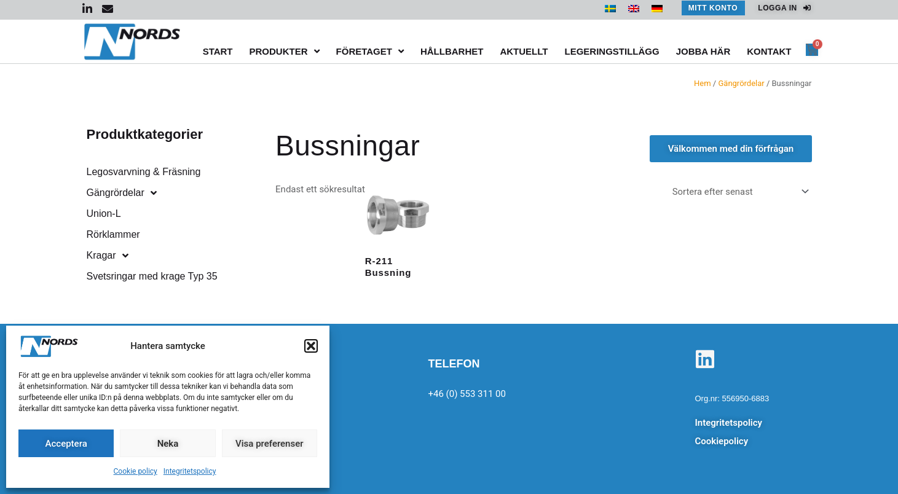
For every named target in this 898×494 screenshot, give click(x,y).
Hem (702, 83)
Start (218, 51)
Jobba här (703, 51)
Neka (168, 443)
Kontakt (769, 51)
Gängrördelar (741, 83)
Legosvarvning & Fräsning (144, 172)
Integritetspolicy (189, 471)
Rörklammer (113, 234)
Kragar (107, 255)
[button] (311, 346)
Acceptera (66, 443)
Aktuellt (524, 51)
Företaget (370, 51)
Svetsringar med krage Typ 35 (152, 276)
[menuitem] (610, 9)
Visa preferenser (269, 443)
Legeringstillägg (611, 51)
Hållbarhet (452, 51)
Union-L (104, 213)
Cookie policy (135, 471)
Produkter (285, 51)
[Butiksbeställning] (738, 192)
